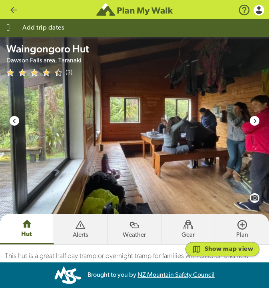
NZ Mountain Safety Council (176, 275)
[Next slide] (254, 121)
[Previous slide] (14, 121)
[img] (34, 73)
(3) (69, 73)
